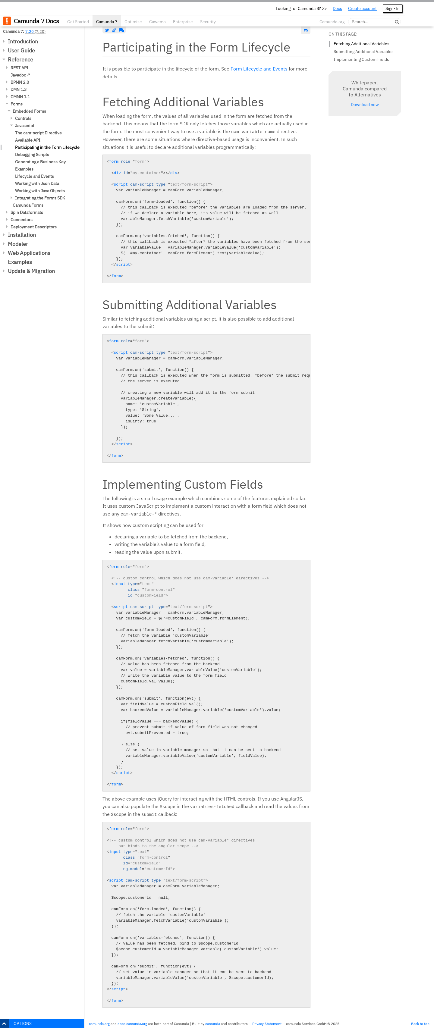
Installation (22, 234)
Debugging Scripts (32, 154)
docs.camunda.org (132, 1023)
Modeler (18, 243)
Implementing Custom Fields (361, 59)
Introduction (23, 41)
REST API (19, 68)
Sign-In (392, 8)
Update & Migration (31, 271)
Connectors (22, 219)
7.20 (29, 31)
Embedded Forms (29, 111)
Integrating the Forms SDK (40, 198)
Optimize (133, 21)
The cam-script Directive (38, 133)
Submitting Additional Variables (364, 51)
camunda (212, 1023)
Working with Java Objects (40, 190)
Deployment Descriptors (34, 227)
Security (208, 21)
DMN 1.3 (19, 89)
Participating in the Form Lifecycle (47, 147)
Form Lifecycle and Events (259, 69)
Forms (17, 104)
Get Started (78, 21)
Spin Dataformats (27, 212)
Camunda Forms (28, 205)
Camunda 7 (106, 21)
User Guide (21, 50)
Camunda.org (331, 21)
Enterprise (183, 21)
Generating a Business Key (40, 162)
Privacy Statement (266, 1023)
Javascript (24, 125)
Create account (362, 8)
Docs (337, 8)
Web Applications (29, 252)
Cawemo (157, 21)
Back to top (420, 1023)
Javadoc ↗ (20, 75)
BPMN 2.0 (20, 82)
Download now (365, 104)
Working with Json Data (37, 183)
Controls (23, 118)
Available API (27, 140)
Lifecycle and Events (34, 176)
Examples (24, 169)
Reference (20, 59)
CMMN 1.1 (20, 96)
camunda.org (99, 1023)
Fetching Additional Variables (361, 43)
